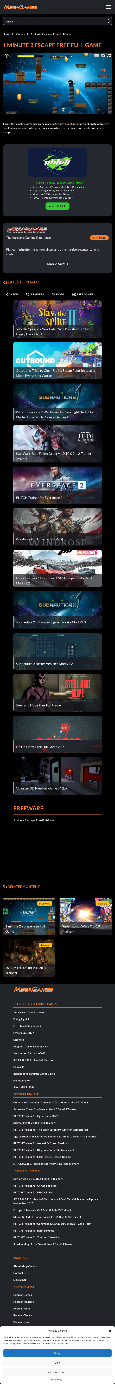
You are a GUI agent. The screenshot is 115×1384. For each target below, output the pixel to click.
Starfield (18, 1039)
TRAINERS (35, 294)
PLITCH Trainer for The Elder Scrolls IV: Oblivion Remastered (50, 1129)
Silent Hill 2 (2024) (24, 1087)
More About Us (57, 264)
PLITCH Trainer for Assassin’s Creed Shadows (41, 1143)
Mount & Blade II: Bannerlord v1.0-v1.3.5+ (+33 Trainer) (47, 1216)
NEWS (12, 294)
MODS (58, 294)
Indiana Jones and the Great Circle (34, 1073)
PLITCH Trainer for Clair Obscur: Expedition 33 (42, 1156)
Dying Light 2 (21, 1019)
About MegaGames (25, 1266)
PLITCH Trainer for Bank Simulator (34, 1230)
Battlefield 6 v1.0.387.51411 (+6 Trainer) (38, 1178)
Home (6, 34)
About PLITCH (57, 206)
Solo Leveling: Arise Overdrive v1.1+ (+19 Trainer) (43, 1244)
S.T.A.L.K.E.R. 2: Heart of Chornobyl (34, 1060)
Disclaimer (19, 1279)
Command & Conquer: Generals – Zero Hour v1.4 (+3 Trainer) (50, 1102)
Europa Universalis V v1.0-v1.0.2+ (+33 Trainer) (42, 1210)
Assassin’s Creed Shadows (29, 1012)
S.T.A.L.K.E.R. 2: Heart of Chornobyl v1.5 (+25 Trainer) (46, 1163)
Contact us (19, 1272)
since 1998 (98, 237)
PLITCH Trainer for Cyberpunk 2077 (35, 1116)
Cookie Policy (56, 1379)
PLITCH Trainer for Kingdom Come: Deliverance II (43, 1150)
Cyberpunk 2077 (23, 1032)
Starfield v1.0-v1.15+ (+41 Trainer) (34, 1122)
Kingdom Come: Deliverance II (31, 1046)
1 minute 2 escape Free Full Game (51, 34)
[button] (110, 1330)
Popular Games (22, 1294)
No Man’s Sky (21, 1080)
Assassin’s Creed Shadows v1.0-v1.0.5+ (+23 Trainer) (45, 1109)
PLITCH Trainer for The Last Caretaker (37, 1237)
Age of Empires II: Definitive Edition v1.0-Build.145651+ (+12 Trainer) (55, 1136)
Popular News (21, 1322)
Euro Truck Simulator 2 (27, 1026)
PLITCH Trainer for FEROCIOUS (33, 1192)
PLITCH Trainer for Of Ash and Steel (35, 1185)
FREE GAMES (82, 294)
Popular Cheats (22, 1315)
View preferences (57, 1371)
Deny (58, 1362)
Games (20, 34)
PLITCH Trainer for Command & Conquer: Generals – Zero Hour (52, 1223)
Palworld (18, 1066)
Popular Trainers (23, 1301)
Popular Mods (21, 1308)
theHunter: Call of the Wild (29, 1053)
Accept (57, 1353)
